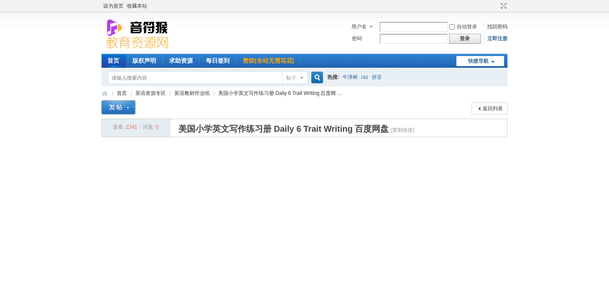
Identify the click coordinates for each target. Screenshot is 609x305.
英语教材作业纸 (192, 93)
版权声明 (144, 60)
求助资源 (181, 60)
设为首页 (113, 6)
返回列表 (493, 108)
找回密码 (497, 27)
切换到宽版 (503, 6)
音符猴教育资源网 (105, 93)
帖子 (291, 78)
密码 (357, 39)
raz (364, 77)
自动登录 (463, 27)
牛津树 (350, 77)
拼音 (377, 77)
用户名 (359, 27)
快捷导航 (478, 61)
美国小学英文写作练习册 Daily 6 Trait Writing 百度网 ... (280, 93)
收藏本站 (137, 6)
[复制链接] (402, 130)
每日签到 (218, 60)
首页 (113, 60)
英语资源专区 (150, 93)
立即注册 (497, 39)
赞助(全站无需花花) (268, 60)
